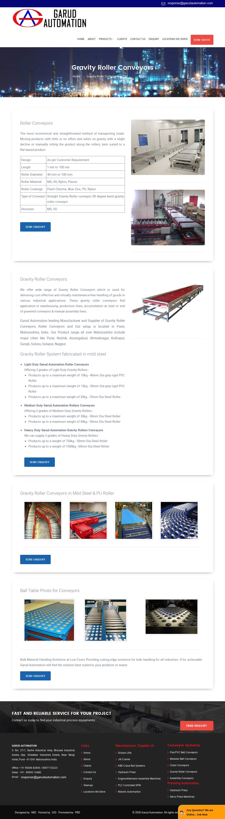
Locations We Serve (175, 38)
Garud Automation (152, 812)
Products (105, 38)
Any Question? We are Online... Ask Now (200, 812)
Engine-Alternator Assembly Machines (139, 778)
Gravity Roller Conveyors (183, 772)
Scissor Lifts (125, 753)
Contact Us (137, 38)
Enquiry (154, 38)
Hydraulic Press (127, 772)
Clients (122, 38)
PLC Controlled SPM (129, 785)
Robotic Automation (129, 791)
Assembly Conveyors (181, 778)
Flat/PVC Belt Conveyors (184, 753)
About (92, 38)
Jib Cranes (124, 760)
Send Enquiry (35, 227)
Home (80, 38)
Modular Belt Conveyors (183, 759)
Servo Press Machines (182, 796)
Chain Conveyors (179, 765)
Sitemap (88, 785)
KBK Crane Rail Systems (131, 766)
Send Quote (202, 39)
